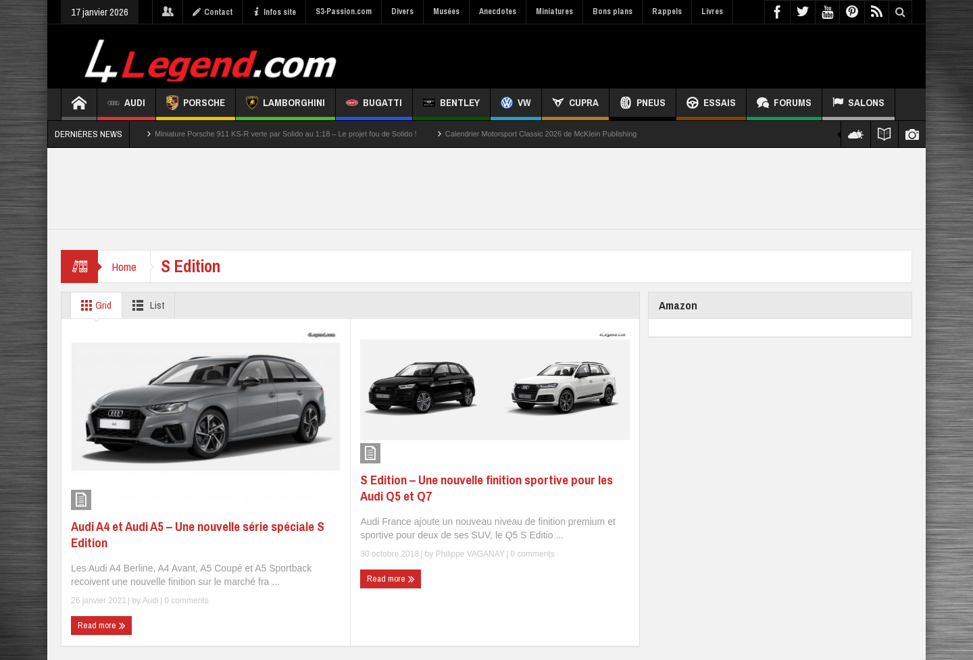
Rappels (667, 11)
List (145, 305)
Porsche (195, 104)
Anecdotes (497, 11)
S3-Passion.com (344, 11)
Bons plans (612, 11)
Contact (212, 12)
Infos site (274, 12)
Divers (402, 11)
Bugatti (374, 104)
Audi (126, 104)
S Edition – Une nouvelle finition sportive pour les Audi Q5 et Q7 (486, 488)
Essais (711, 104)
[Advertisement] (667, 54)
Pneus (642, 104)
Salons (858, 104)
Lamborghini (285, 104)
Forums (784, 104)
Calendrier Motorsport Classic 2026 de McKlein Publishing (541, 134)
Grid (93, 305)
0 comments (185, 600)
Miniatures (554, 11)
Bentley (451, 104)
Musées (446, 11)
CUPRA (575, 104)
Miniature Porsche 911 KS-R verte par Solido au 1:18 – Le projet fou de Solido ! (286, 134)
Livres (712, 11)
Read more (102, 625)
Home (123, 266)
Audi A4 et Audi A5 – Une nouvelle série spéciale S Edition (197, 534)
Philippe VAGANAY (470, 554)
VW (516, 104)
